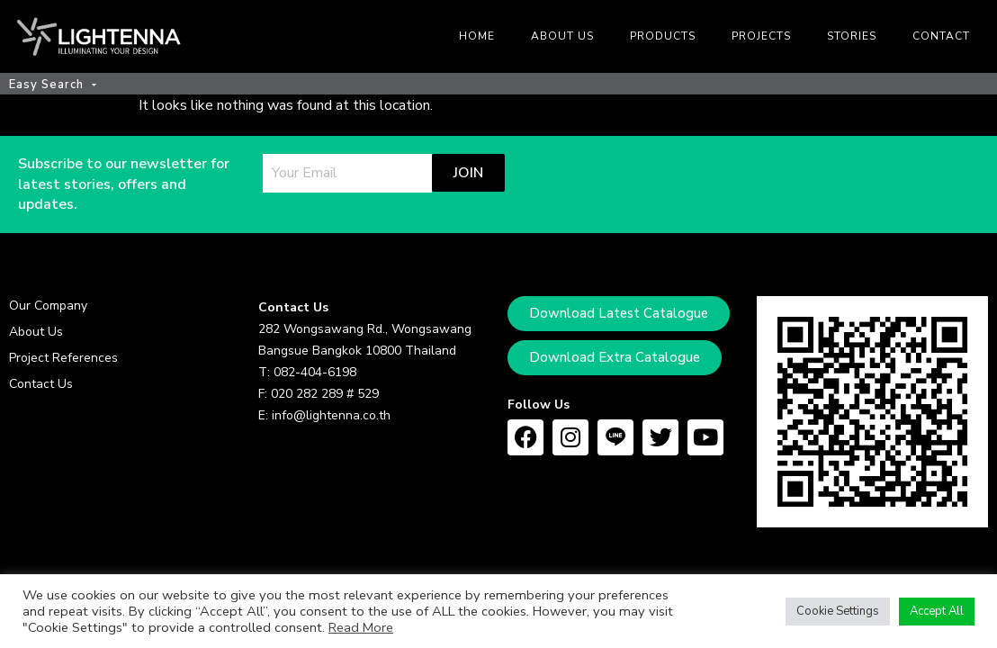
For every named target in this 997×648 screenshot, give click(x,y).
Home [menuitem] (477, 36)
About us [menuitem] (562, 36)
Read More (360, 627)
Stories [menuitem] (851, 36)
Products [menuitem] (663, 36)
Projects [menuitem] (761, 36)
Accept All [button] (937, 611)
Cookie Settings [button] (837, 611)
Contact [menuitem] (941, 36)
